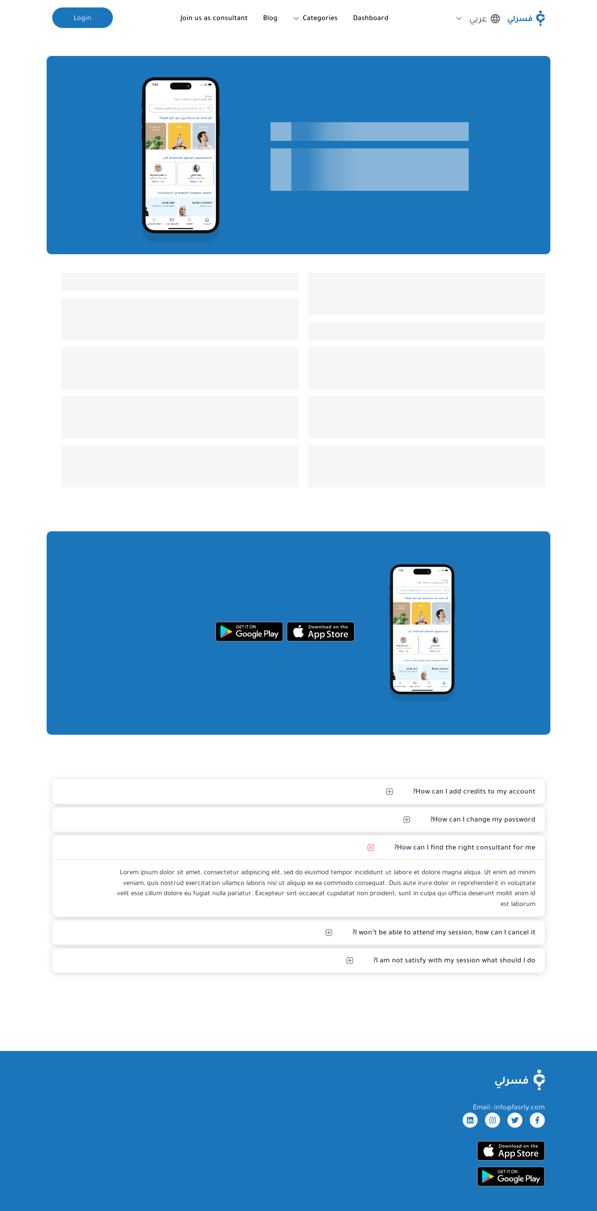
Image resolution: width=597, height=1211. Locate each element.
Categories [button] (320, 18)
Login (82, 18)
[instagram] (492, 1120)
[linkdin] (470, 1120)
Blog (270, 18)
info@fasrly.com (519, 1107)
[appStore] (320, 631)
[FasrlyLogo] (520, 1080)
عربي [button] (484, 18)
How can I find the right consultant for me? (464, 847)
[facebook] (537, 1120)
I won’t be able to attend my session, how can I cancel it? (443, 932)
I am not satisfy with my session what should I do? (454, 960)
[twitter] (514, 1120)
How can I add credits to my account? (474, 791)
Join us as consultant (214, 18)
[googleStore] (249, 631)
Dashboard (371, 18)
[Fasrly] (526, 18)
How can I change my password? (482, 819)
